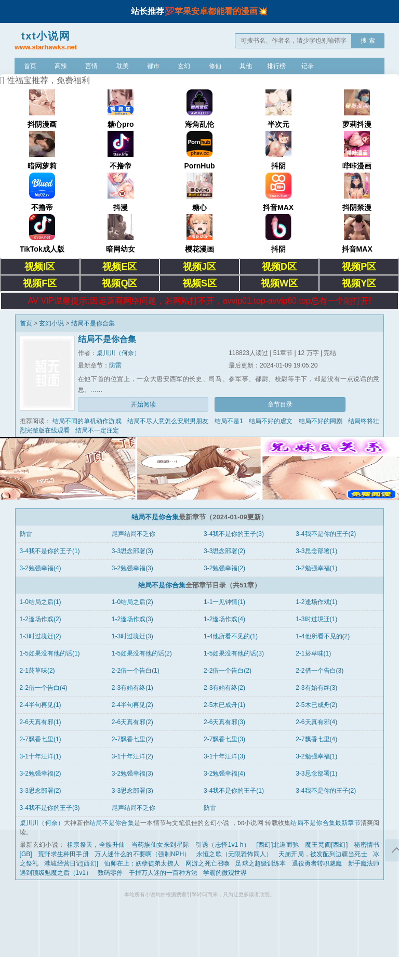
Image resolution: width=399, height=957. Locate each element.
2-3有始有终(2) (224, 687)
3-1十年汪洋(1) (40, 756)
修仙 (215, 66)
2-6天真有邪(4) (316, 722)
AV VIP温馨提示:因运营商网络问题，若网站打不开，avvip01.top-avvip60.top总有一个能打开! (199, 300)
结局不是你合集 (93, 323)
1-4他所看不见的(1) (231, 636)
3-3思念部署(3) (132, 551)
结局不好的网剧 (320, 421)
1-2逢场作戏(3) (132, 619)
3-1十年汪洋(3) (224, 756)
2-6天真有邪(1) (40, 722)
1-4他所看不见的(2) (323, 636)
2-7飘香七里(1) (40, 739)
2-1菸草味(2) (37, 670)
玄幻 (184, 66)
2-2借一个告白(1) (135, 670)
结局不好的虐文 (270, 421)
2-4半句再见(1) (40, 705)
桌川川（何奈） (118, 353)
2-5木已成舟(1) (224, 705)
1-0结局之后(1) (40, 602)
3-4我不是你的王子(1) (50, 551)
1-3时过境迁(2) (40, 636)
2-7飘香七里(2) (132, 739)
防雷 (115, 365)
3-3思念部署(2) (224, 551)
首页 (30, 66)
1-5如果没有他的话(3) (234, 653)
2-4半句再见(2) (132, 705)
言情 (91, 66)
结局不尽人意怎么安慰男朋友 (167, 421)
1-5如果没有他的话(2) (142, 653)
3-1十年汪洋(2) (132, 756)
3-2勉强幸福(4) (40, 568)
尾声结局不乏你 (133, 534)
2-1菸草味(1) (313, 653)
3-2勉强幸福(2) (224, 568)
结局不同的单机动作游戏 (86, 421)
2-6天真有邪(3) (224, 722)
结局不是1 (229, 421)
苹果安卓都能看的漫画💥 (221, 11)
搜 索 (368, 40)
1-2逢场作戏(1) (316, 602)
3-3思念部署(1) (316, 551)
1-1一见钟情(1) (224, 602)
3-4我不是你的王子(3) (234, 534)
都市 (153, 66)
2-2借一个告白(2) (227, 670)
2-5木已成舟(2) (316, 705)
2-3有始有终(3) (316, 687)
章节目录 (280, 404)
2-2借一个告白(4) (44, 687)
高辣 (61, 66)
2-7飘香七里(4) (316, 739)
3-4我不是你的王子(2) (326, 534)
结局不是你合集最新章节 (325, 823)
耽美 (122, 66)
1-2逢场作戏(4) (224, 619)
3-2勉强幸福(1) (316, 568)
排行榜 (276, 66)
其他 (246, 66)
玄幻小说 (51, 323)
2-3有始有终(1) (132, 687)
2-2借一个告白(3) (319, 670)
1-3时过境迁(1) (316, 619)
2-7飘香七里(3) (224, 739)
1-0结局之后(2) (132, 602)
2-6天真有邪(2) (132, 722)
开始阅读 (143, 404)
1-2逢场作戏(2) (40, 619)
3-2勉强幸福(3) (132, 568)
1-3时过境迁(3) (132, 636)
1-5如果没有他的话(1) (50, 653)
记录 (307, 66)
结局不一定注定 (97, 430)
